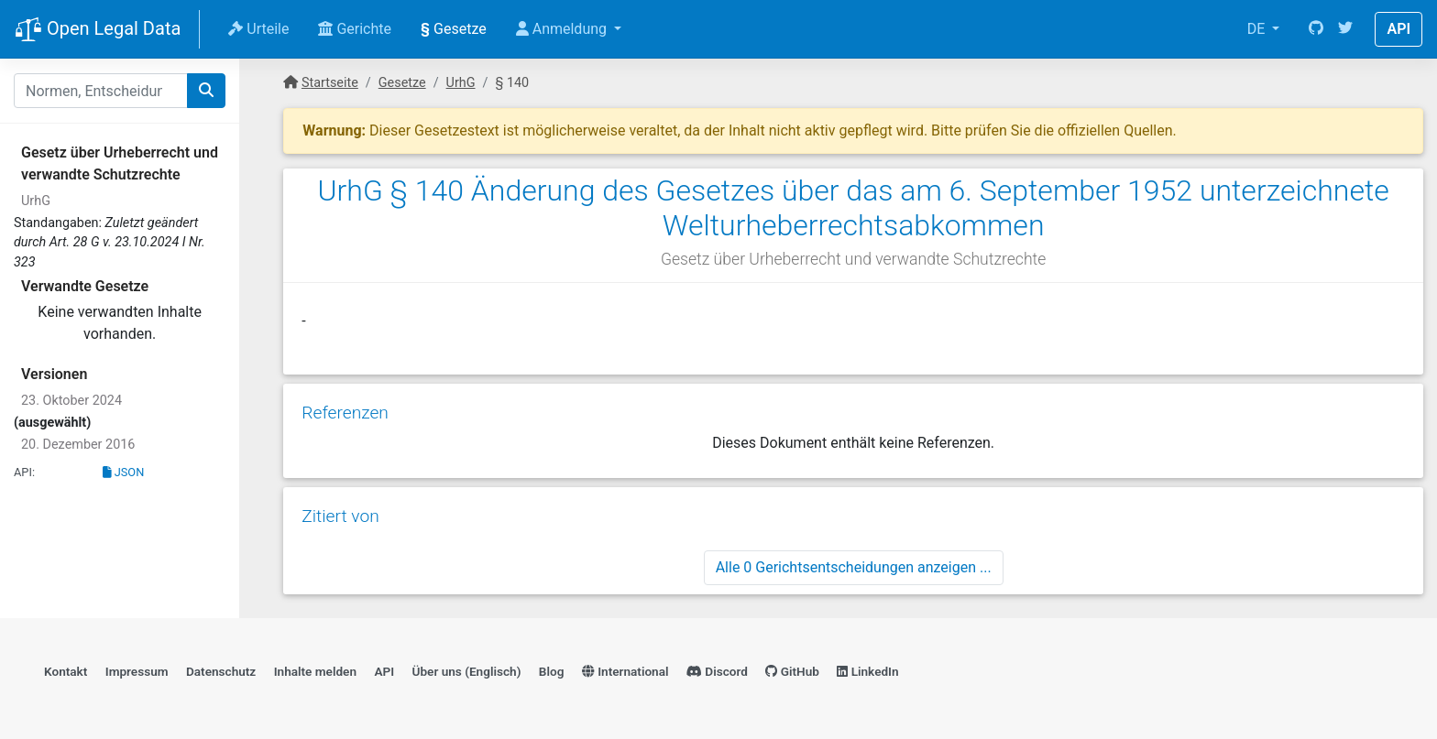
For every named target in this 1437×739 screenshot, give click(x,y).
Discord (717, 671)
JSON (124, 472)
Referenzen (345, 412)
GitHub (792, 671)
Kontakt (65, 671)
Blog (552, 671)
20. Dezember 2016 (78, 444)
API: (24, 472)
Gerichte (354, 29)
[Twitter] (1345, 29)
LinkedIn (867, 671)
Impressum (137, 671)
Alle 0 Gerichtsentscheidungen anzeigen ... (854, 567)
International (625, 671)
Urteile (258, 29)
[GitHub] (1316, 29)
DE (1258, 29)
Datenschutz (221, 671)
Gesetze (454, 29)
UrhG (35, 201)
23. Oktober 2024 (71, 400)
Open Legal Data (98, 30)
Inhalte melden (315, 671)
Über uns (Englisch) (466, 671)
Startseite (330, 83)
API (1398, 29)
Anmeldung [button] (563, 29)
